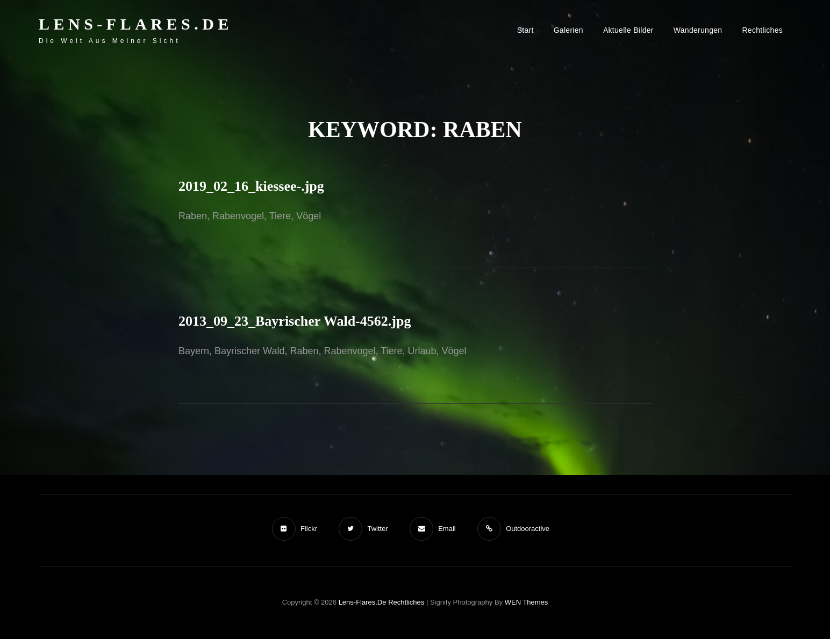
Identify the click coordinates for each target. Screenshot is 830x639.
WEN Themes (526, 602)
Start (525, 30)
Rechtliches (762, 30)
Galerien (568, 30)
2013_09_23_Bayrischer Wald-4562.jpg (294, 321)
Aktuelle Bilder (628, 30)
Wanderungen (698, 30)
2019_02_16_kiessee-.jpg (251, 186)
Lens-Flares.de (136, 24)
